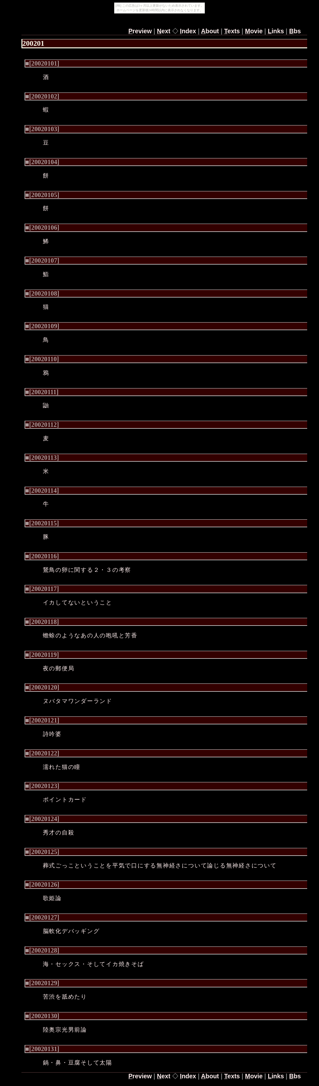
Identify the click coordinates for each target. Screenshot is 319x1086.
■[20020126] (42, 884)
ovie (254, 31)
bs (295, 31)
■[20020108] (42, 293)
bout (210, 31)
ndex (188, 31)
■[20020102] (42, 96)
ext (164, 31)
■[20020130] (42, 1015)
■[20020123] (42, 785)
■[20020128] (42, 950)
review (140, 31)
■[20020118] (42, 621)
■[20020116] (42, 556)
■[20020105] (42, 194)
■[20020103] (42, 128)
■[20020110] (42, 359)
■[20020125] (42, 851)
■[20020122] (42, 753)
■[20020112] (42, 424)
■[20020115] (42, 523)
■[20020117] (42, 588)
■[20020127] (42, 917)
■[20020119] (42, 654)
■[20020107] (42, 260)
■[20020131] (42, 1048)
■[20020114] (42, 490)
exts (232, 31)
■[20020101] (42, 63)
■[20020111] (42, 391)
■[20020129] (42, 982)
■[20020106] (42, 227)
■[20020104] (42, 161)
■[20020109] (42, 326)
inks (276, 31)
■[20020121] (42, 720)
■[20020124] (42, 818)
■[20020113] (42, 457)
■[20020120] (42, 687)
